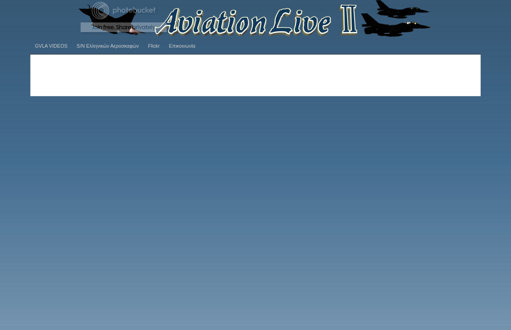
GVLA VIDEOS (51, 46)
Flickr (154, 46)
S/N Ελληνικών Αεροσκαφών (108, 46)
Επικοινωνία (182, 46)
